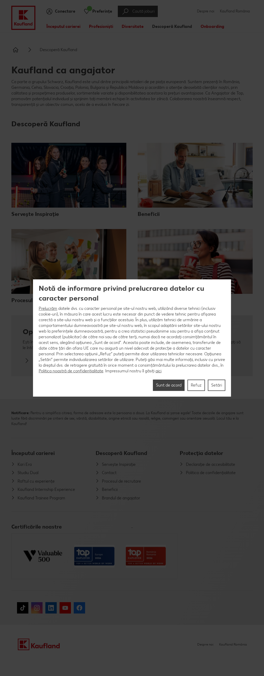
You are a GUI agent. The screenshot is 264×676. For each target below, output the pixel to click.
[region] (132, 338)
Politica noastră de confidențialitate (71, 370)
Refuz (196, 385)
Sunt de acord (169, 385)
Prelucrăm (48, 308)
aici (158, 370)
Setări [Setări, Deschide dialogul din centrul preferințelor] (216, 385)
